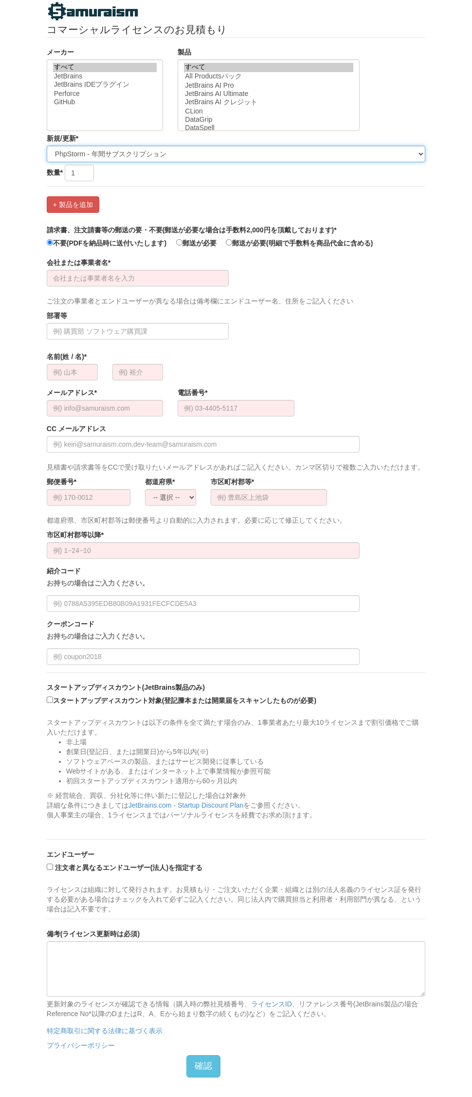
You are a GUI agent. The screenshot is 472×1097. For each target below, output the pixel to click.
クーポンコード (98, 630)
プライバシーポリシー (81, 1045)
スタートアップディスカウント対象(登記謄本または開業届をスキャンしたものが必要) (181, 700)
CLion (268, 111)
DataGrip (268, 119)
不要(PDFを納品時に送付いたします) (106, 243)
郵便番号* (61, 482)
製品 (184, 52)
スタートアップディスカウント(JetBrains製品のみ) (126, 687)
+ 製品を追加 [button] (73, 204)
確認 (203, 1066)
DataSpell (268, 128)
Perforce (105, 94)
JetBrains (105, 76)
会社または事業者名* (78, 262)
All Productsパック (268, 76)
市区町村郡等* (232, 482)
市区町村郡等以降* (75, 535)
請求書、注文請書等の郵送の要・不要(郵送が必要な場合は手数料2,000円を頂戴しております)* (192, 230)
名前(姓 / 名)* (67, 356)
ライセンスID (271, 1004)
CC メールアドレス (76, 429)
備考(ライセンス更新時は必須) (93, 934)
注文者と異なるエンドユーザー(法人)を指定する (124, 867)
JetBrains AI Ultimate (268, 94)
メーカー (60, 52)
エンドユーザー (70, 854)
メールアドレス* (72, 393)
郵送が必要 (196, 243)
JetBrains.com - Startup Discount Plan (186, 805)
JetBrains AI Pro (268, 85)
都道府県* (160, 482)
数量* (55, 172)
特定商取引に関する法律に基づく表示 (105, 1031)
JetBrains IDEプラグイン (105, 85)
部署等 (57, 316)
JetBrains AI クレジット (268, 102)
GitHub (105, 102)
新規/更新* (62, 138)
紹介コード (98, 577)
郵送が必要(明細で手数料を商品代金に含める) (299, 243)
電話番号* (192, 393)
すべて (105, 67)
